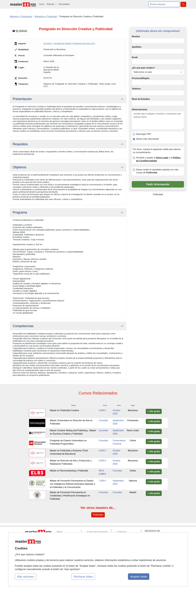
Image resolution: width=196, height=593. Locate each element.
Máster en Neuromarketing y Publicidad (69, 470)
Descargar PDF (143, 134)
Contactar (121, 532)
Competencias (23, 326)
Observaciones (139, 109)
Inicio (41, 4)
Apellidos (137, 47)
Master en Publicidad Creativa (64, 410)
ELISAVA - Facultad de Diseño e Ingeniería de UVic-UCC (69, 43)
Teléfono (136, 89)
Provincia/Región (141, 78)
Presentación (22, 99)
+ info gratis (154, 411)
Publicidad (98, 515)
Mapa (59, 532)
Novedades (64, 4)
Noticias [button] (50, 4)
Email (135, 57)
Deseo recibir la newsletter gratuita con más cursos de (157, 171)
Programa (20, 212)
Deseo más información (147, 139)
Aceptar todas (138, 576)
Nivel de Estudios (141, 99)
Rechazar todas (83, 576)
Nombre (136, 36)
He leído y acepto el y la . (158, 159)
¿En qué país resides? (143, 68)
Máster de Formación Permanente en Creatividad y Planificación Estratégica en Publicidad (70, 495)
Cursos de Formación (97, 532)
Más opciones (25, 576)
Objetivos (19, 167)
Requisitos (20, 144)
